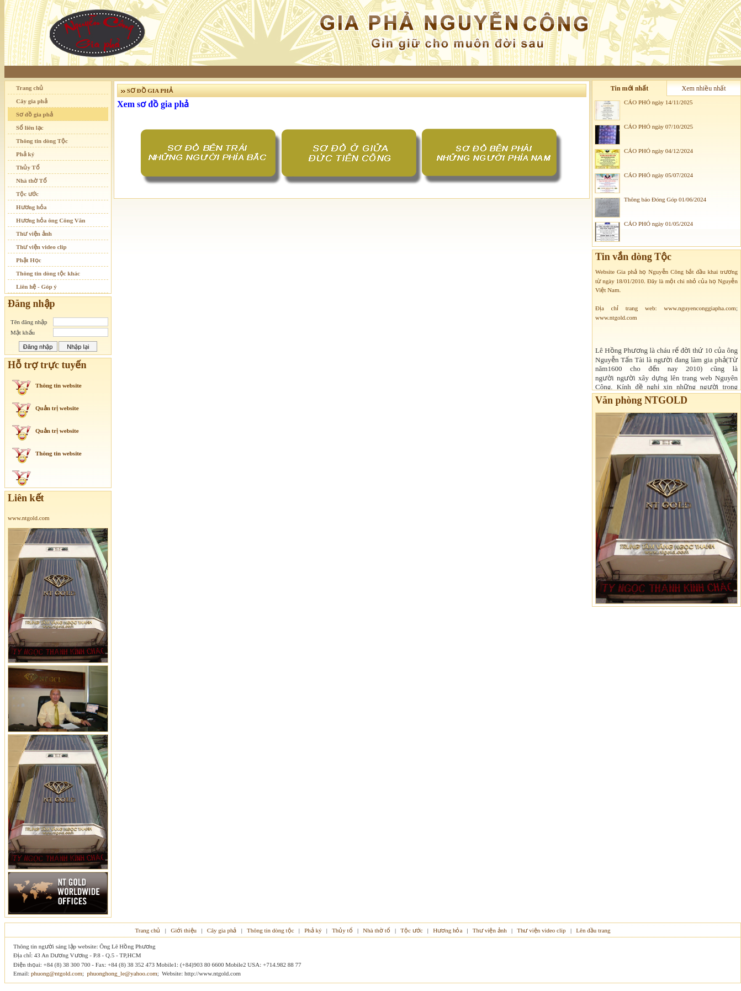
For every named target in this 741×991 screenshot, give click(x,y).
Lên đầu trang (593, 930)
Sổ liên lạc (30, 127)
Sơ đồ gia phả (34, 114)
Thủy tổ (342, 930)
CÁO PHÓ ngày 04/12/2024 (658, 150)
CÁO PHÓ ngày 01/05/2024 (658, 223)
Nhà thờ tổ (376, 930)
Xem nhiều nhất (704, 88)
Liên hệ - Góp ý (36, 286)
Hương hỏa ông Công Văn (50, 220)
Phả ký (25, 154)
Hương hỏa (31, 207)
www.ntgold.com (29, 518)
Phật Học (28, 260)
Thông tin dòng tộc (270, 930)
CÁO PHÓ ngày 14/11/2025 (658, 102)
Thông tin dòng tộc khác (48, 273)
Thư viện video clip (41, 246)
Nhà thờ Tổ (31, 180)
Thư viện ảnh (34, 233)
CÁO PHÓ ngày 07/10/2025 (658, 126)
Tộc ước (27, 193)
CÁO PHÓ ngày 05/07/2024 (658, 175)
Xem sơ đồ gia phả (153, 104)
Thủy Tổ (28, 167)
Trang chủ (29, 87)
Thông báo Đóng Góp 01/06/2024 (665, 199)
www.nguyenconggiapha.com (700, 309)
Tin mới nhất (629, 88)
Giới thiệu (184, 930)
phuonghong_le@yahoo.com (122, 973)
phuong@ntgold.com (56, 973)
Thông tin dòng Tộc (42, 140)
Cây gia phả (31, 101)
